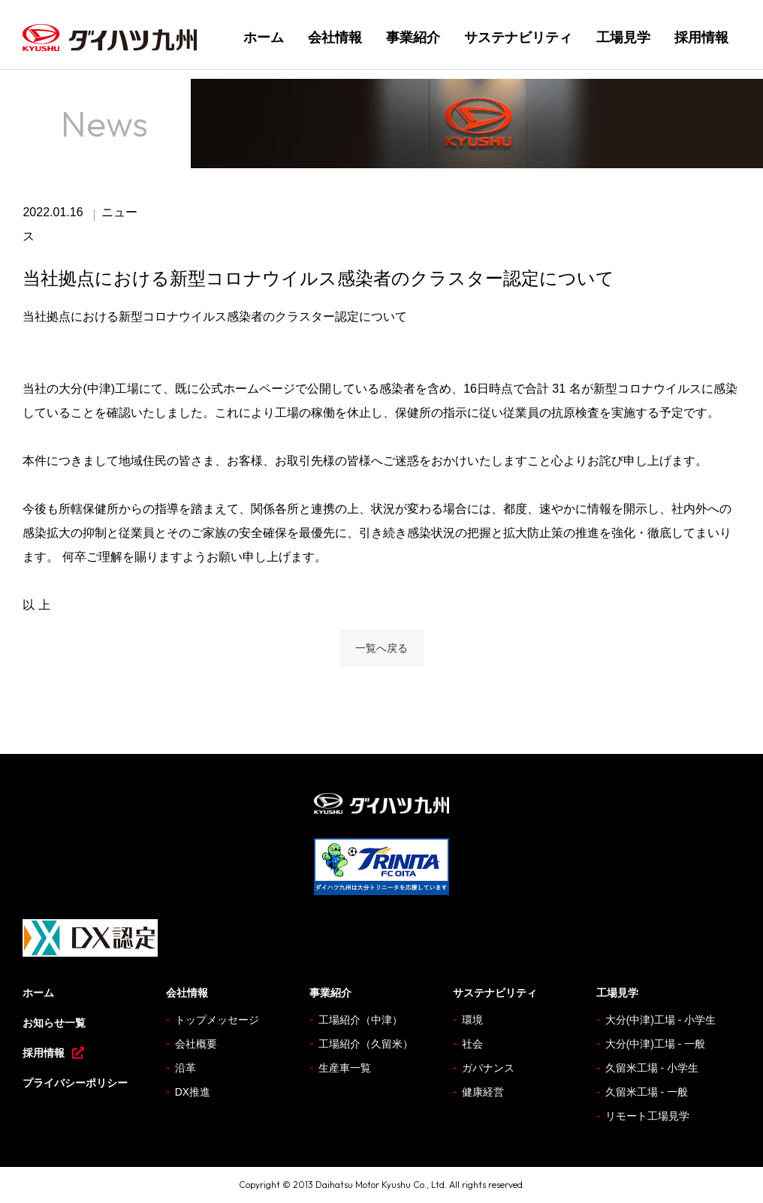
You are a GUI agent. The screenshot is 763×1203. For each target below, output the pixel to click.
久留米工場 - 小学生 (651, 1068)
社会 (472, 1044)
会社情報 (335, 37)
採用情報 (701, 37)
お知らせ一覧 (54, 1023)
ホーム (263, 37)
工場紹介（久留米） (365, 1044)
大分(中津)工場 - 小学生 (660, 1020)
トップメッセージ (217, 1020)
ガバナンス (488, 1068)
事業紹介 (413, 37)
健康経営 (483, 1092)
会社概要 (196, 1044)
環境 (472, 1020)
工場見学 (623, 37)
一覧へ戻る (381, 648)
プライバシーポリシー (75, 1083)
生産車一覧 (344, 1068)
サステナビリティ (518, 37)
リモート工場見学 (647, 1116)
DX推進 (192, 1092)
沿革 (185, 1068)
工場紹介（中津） (360, 1020)
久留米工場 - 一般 (646, 1092)
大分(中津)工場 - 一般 (655, 1044)
